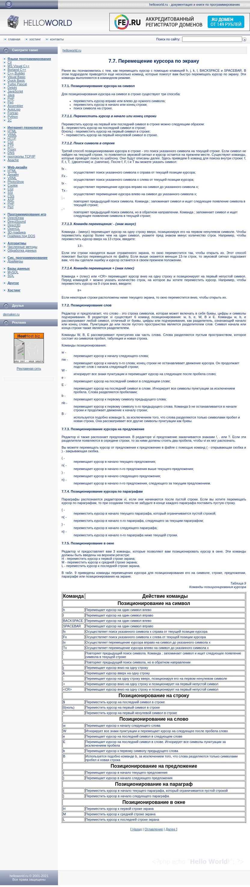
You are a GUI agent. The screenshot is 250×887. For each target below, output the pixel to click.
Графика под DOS (19, 236)
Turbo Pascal (15, 84)
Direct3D (11, 225)
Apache (11, 160)
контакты (54, 39)
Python (10, 116)
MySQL (11, 272)
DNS (8, 153)
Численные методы (20, 247)
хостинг (33, 39)
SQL (8, 275)
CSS (8, 196)
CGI (8, 142)
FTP (8, 145)
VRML (10, 134)
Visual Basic (14, 77)
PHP (8, 98)
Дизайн (11, 174)
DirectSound (14, 221)
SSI (8, 192)
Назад (136, 831)
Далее (171, 831)
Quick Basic (14, 80)
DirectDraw (13, 218)
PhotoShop (13, 181)
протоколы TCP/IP (19, 156)
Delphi (10, 87)
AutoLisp (11, 109)
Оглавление (154, 831)
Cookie (10, 185)
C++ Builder (14, 73)
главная (12, 39)
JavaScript (13, 91)
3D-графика (14, 232)
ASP (8, 200)
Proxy (9, 149)
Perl (8, 102)
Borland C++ (14, 69)
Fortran (10, 113)
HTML (10, 131)
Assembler (13, 106)
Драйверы (13, 261)
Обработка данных (20, 250)
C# (7, 62)
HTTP (9, 138)
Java (8, 95)
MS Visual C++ (16, 66)
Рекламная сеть (29, 368)
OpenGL (11, 228)
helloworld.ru (71, 50)
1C (7, 120)
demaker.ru (11, 314)
